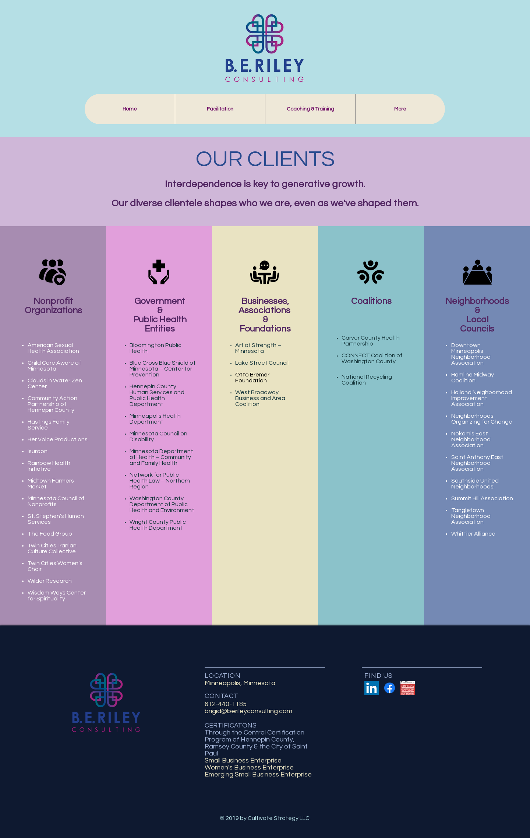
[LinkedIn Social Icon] (371, 688)
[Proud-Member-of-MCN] (407, 688)
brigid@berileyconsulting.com (248, 711)
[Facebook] (389, 688)
